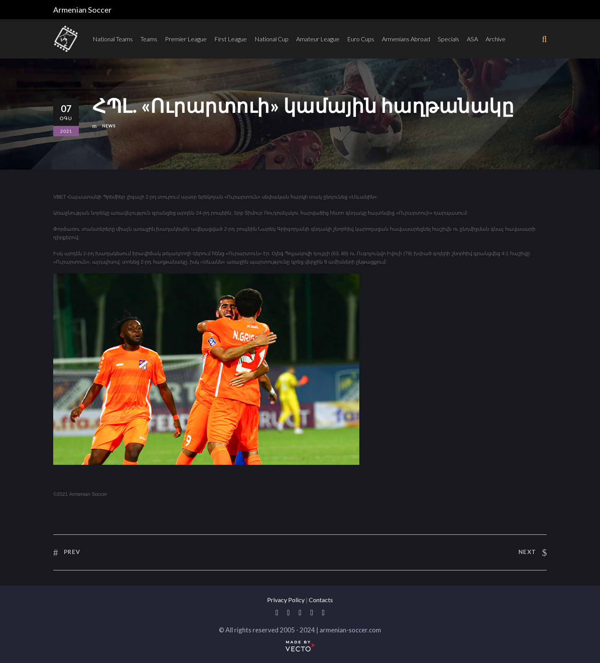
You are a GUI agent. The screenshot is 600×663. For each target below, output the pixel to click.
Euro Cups (360, 38)
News (109, 125)
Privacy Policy (286, 599)
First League (230, 38)
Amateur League (317, 38)
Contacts (321, 599)
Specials (448, 38)
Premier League (186, 38)
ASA (472, 38)
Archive (495, 38)
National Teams (113, 38)
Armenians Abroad (406, 38)
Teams (148, 38)
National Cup (271, 38)
